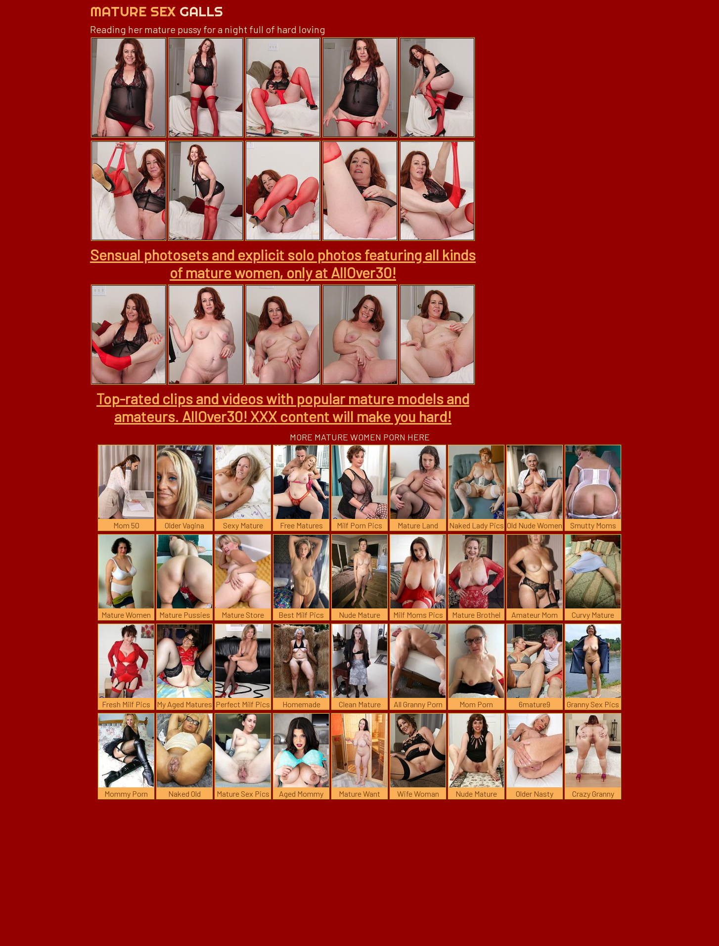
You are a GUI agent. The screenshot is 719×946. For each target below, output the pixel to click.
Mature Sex (156, 11)
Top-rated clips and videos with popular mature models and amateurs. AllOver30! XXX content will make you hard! (282, 407)
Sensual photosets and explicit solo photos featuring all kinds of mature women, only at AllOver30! (283, 263)
